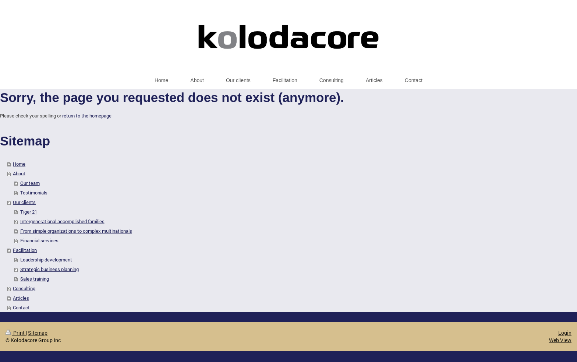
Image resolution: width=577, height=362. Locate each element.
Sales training (34, 278)
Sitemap (37, 332)
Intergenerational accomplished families (62, 221)
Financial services (39, 240)
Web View (560, 340)
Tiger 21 (28, 211)
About (19, 173)
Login (564, 332)
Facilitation (25, 250)
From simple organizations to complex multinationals (76, 231)
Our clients (24, 202)
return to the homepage (86, 115)
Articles (21, 298)
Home (19, 164)
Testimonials (33, 192)
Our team (30, 183)
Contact (21, 307)
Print (16, 332)
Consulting (24, 288)
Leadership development (46, 259)
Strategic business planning (49, 269)
